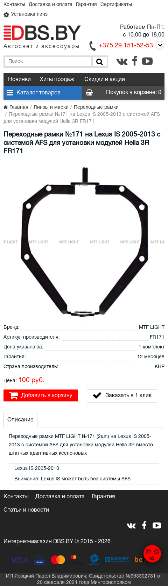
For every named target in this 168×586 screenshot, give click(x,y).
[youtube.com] (147, 61)
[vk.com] (121, 61)
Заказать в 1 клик (122, 395)
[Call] (158, 45)
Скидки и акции (104, 79)
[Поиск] (99, 61)
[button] (158, 167)
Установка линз (26, 14)
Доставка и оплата (50, 4)
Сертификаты (116, 4)
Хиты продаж (57, 79)
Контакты (14, 4)
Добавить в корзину (40, 395)
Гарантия (86, 4)
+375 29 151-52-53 (126, 46)
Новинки (19, 79)
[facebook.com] (135, 61)
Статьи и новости (26, 510)
